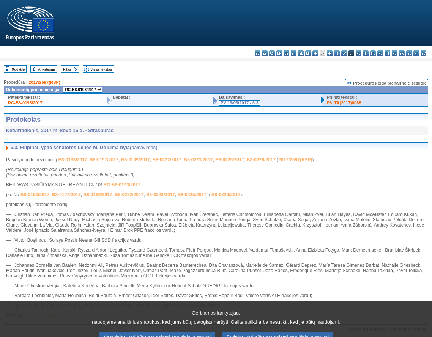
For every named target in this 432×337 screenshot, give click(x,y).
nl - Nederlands (373, 53)
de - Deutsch (286, 53)
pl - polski (380, 53)
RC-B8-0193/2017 (25, 103)
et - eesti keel (293, 53)
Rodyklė (18, 69)
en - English (308, 53)
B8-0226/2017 (261, 159)
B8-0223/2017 (198, 159)
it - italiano (337, 53)
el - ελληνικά (301, 53)
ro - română (394, 53)
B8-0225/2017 (229, 159)
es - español (265, 53)
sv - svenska (423, 53)
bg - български (257, 53)
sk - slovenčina (402, 53)
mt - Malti (366, 53)
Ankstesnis (46, 69)
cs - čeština (272, 53)
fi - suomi (416, 53)
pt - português (387, 53)
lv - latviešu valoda (344, 53)
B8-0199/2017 (135, 159)
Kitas (67, 69)
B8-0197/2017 (104, 159)
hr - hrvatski (330, 53)
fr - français (315, 53)
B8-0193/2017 (72, 159)
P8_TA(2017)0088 (343, 103)
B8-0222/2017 (167, 159)
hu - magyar (358, 53)
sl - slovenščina (409, 53)
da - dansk (279, 53)
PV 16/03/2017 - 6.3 (240, 103)
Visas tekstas (101, 69)
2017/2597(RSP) (44, 82)
